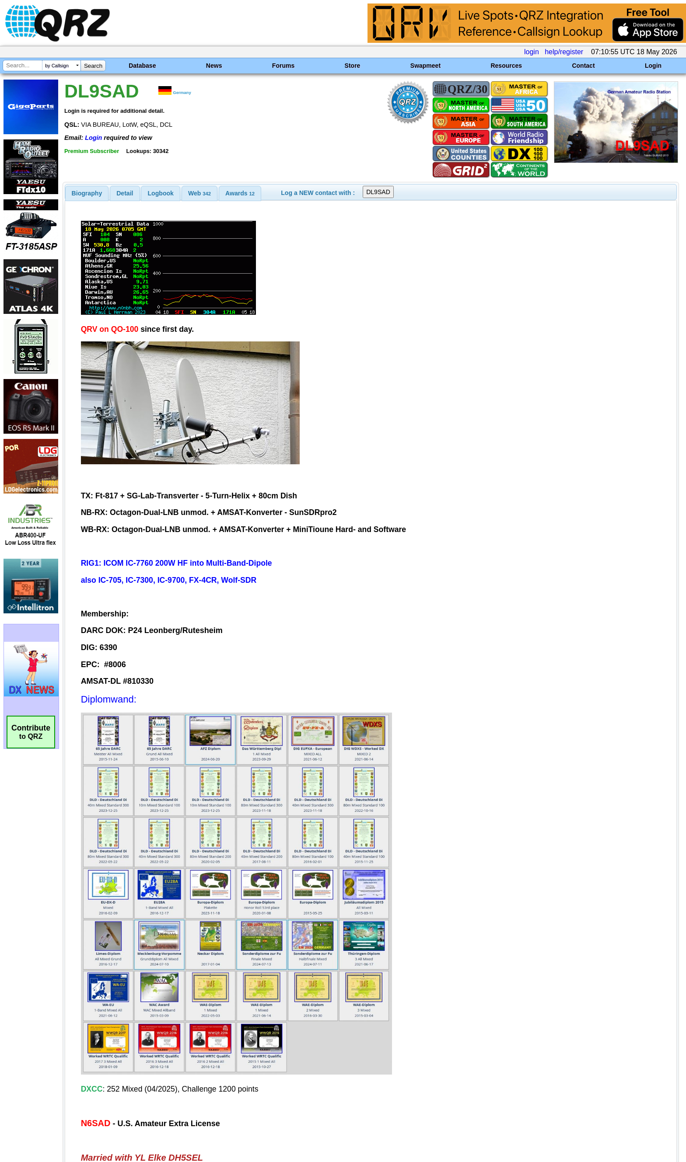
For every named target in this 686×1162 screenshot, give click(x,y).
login (531, 52)
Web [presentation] (199, 193)
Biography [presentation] (87, 193)
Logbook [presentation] (161, 193)
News (214, 65)
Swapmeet (425, 65)
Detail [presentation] (124, 193)
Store (352, 65)
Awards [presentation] (240, 193)
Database (142, 65)
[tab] (87, 193)
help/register (564, 52)
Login (653, 65)
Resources (506, 65)
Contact (583, 65)
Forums (283, 65)
